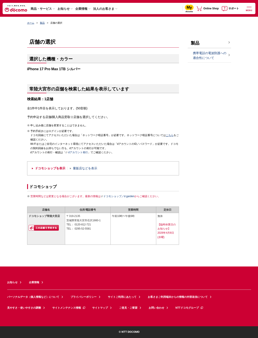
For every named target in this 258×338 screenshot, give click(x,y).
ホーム (30, 23)
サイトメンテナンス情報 (69, 308)
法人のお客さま (103, 8)
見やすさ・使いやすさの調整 (24, 307)
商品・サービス (41, 8)
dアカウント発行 (77, 152)
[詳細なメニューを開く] (249, 8)
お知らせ (64, 8)
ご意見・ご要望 (128, 307)
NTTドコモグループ (190, 308)
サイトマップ (100, 307)
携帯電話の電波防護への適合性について (209, 55)
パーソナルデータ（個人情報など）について (33, 296)
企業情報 (81, 8)
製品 (42, 23)
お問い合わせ (156, 307)
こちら (170, 135)
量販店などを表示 (85, 168)
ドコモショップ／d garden (118, 196)
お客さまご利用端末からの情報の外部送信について (178, 296)
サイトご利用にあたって (122, 296)
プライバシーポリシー (84, 296)
